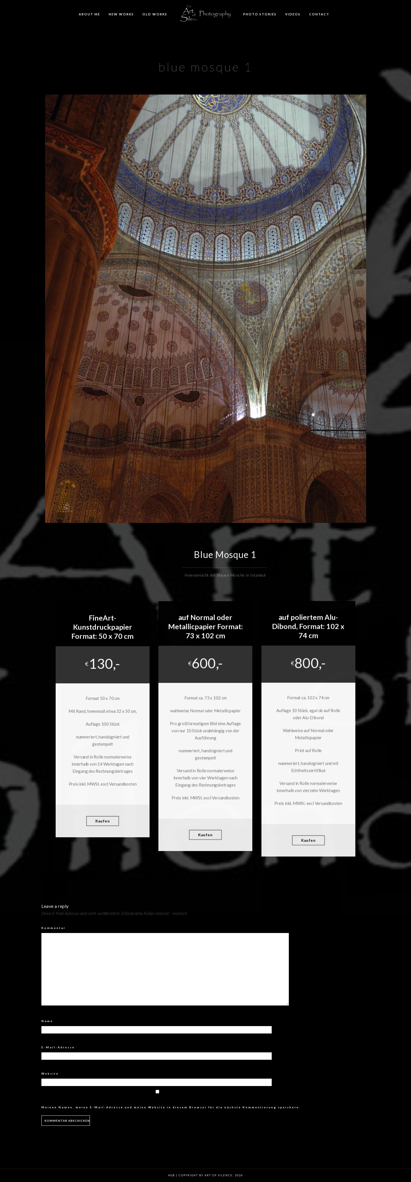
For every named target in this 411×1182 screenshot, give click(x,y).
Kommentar (55, 928)
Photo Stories (260, 14)
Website (50, 1073)
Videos (293, 14)
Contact (319, 14)
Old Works (154, 14)
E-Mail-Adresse (59, 1047)
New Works (121, 14)
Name (49, 1021)
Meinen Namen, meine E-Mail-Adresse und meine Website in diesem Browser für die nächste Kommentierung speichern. (171, 1107)
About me (89, 14)
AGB (171, 1175)
